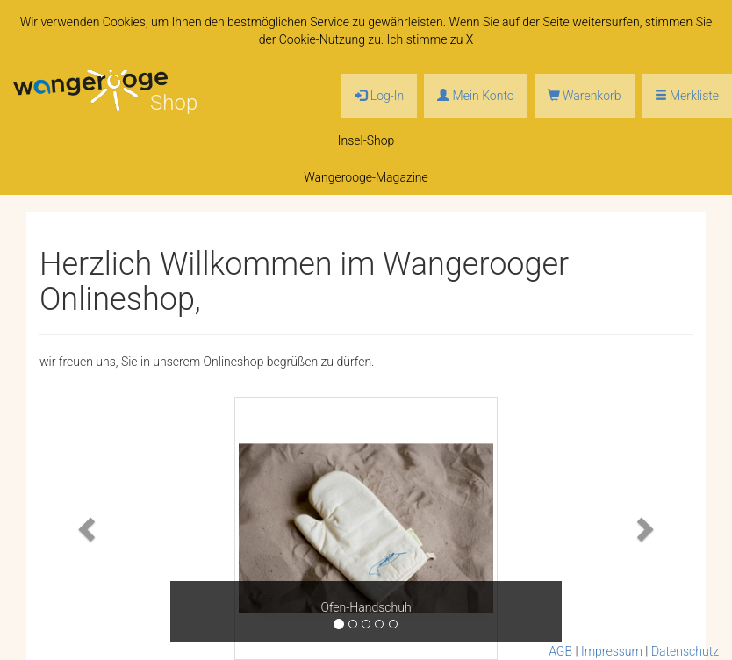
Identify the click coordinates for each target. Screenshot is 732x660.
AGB (560, 651)
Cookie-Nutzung (322, 39)
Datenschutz (685, 651)
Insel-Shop (366, 140)
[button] (88, 528)
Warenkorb (584, 96)
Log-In (379, 96)
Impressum (611, 651)
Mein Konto (475, 96)
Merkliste (687, 96)
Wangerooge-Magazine (366, 177)
